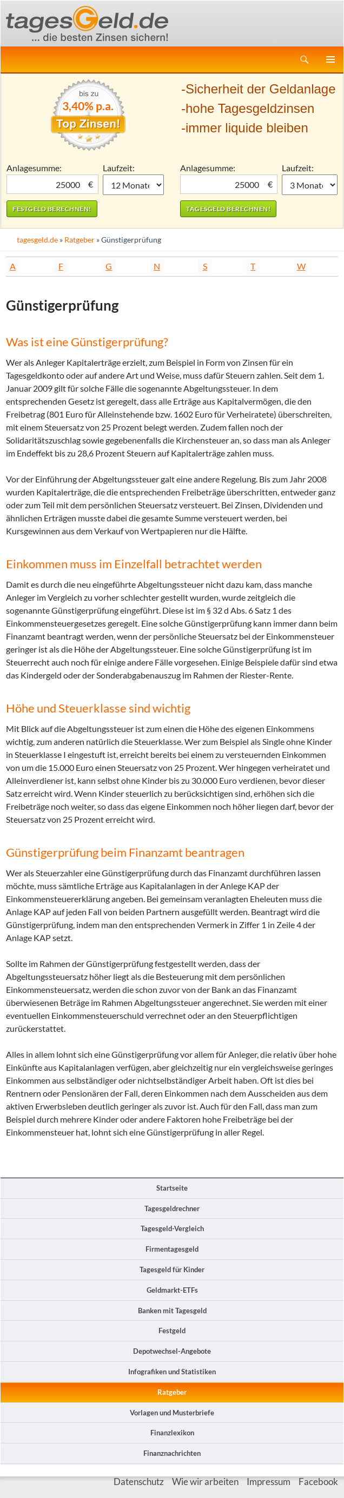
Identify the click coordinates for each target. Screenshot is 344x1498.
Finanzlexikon (172, 1432)
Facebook (318, 1481)
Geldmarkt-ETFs (172, 1290)
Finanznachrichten (172, 1453)
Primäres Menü (330, 59)
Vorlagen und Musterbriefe (172, 1412)
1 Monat (133, 184)
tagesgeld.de (37, 239)
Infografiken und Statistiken (172, 1371)
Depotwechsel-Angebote (172, 1351)
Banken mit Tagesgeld (172, 1310)
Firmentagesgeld (172, 1249)
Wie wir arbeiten (205, 1481)
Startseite (172, 1188)
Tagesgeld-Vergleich (172, 1228)
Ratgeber (79, 239)
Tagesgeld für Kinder (172, 1269)
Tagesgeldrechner (172, 1208)
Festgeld (172, 1330)
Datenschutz (139, 1481)
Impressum (268, 1481)
